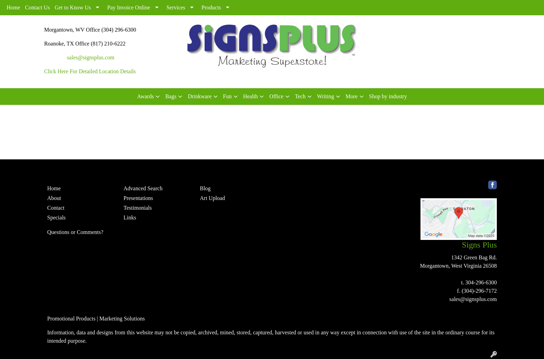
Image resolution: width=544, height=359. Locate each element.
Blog (205, 188)
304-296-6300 (481, 282)
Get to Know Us (73, 7)
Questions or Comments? (75, 232)
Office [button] (276, 96)
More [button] (352, 96)
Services (176, 7)
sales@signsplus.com (90, 57)
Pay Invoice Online (128, 7)
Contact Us (37, 7)
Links (130, 217)
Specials (56, 217)
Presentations (138, 198)
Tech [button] (300, 96)
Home (13, 7)
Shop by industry (388, 96)
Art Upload (212, 198)
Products (211, 7)
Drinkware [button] (199, 96)
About (54, 198)
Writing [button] (325, 96)
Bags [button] (170, 96)
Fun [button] (227, 96)
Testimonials (138, 208)
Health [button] (250, 96)
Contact (56, 208)
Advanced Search (143, 188)
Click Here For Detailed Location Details (90, 71)
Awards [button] (145, 96)
